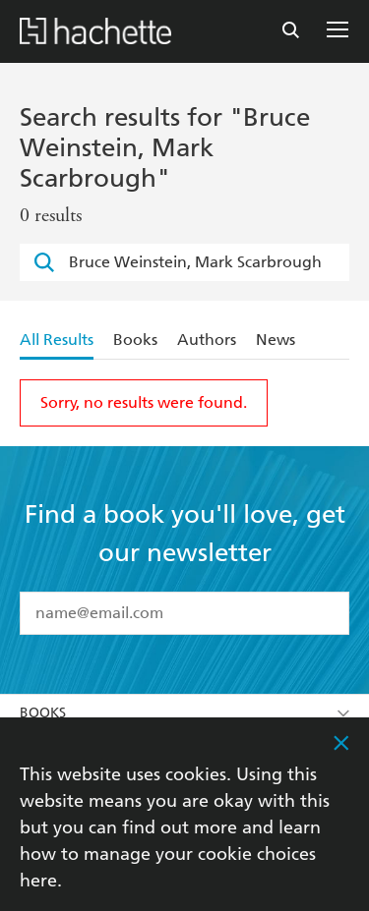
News (275, 339)
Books (135, 339)
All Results (56, 339)
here (38, 880)
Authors (206, 339)
